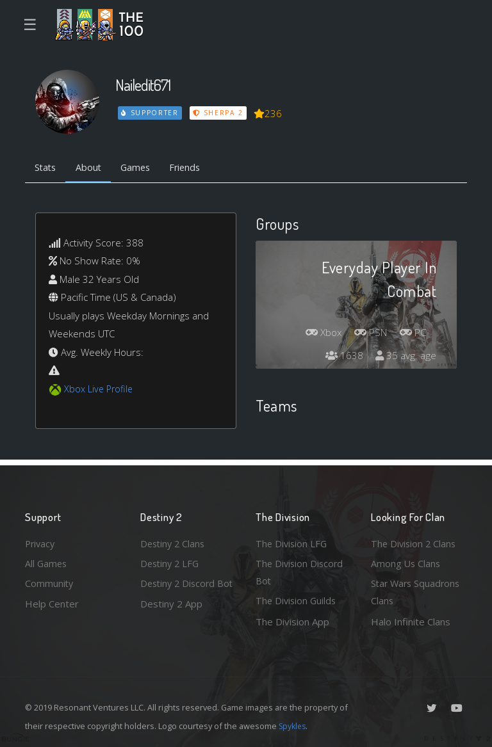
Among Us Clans (406, 561)
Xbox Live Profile (99, 389)
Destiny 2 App (171, 621)
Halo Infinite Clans (410, 621)
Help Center (52, 603)
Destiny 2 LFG (171, 561)
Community (49, 582)
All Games (47, 561)
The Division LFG (292, 540)
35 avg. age (405, 358)
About (92, 168)
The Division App (292, 621)
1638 (342, 358)
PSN (367, 335)
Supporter (150, 112)
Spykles (294, 726)
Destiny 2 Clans (174, 540)
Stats (46, 168)
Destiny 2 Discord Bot (179, 591)
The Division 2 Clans (415, 540)
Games (141, 168)
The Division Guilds (297, 600)
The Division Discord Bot (301, 570)
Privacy (41, 540)
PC (412, 335)
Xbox (317, 335)
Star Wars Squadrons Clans (417, 591)
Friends (193, 168)
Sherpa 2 (219, 112)
